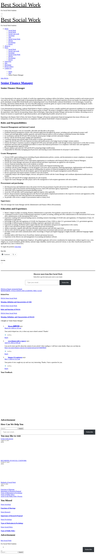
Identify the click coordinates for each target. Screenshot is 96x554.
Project (10, 44)
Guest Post (8, 61)
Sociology (11, 35)
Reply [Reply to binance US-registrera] (6, 368)
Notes (6, 47)
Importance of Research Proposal (11, 491)
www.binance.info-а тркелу (17, 341)
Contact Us (8, 68)
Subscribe (65, 282)
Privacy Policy (9, 66)
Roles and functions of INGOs (10, 309)
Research (7, 512)
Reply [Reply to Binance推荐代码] (6, 337)
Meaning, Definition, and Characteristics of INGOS (17, 317)
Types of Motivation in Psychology (11, 493)
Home (6, 29)
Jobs (9, 37)
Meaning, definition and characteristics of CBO (16, 302)
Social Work (12, 30)
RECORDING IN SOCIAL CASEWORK (13, 460)
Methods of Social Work (8, 482)
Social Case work (13, 34)
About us (7, 46)
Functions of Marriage (7, 489)
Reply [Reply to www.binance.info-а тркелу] (6, 354)
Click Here (17, 247)
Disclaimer (8, 65)
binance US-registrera (15, 357)
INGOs (10, 41)
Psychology (12, 42)
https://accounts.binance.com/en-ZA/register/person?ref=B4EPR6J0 (25, 348)
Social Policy (9, 527)
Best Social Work (21, 5)
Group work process (7, 439)
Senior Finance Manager (17, 83)
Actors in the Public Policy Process (11, 496)
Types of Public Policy (8, 494)
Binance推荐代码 (13, 326)
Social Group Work (14, 39)
